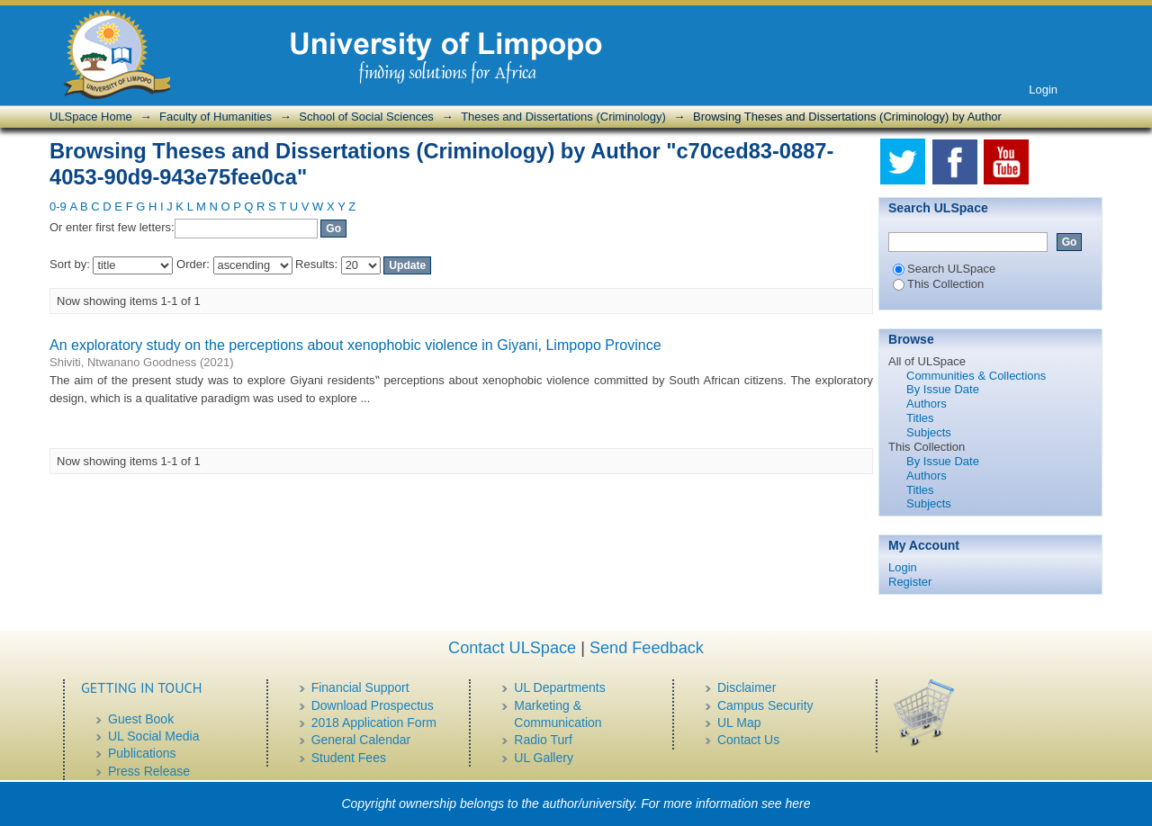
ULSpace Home (91, 116)
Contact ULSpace (512, 648)
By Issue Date (942, 389)
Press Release (149, 771)
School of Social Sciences (366, 116)
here (798, 803)
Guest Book (141, 719)
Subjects (928, 432)
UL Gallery (543, 757)
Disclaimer (746, 687)
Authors (926, 403)
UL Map (739, 722)
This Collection (938, 284)
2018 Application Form (373, 722)
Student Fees (348, 757)
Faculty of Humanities (215, 116)
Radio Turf (543, 739)
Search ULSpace (944, 268)
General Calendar (361, 739)
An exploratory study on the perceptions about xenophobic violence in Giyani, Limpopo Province (356, 345)
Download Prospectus (372, 705)
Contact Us (748, 739)
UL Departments (559, 687)
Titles (920, 418)
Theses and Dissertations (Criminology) (563, 116)
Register (910, 581)
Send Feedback (647, 648)
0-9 (58, 206)
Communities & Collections (976, 375)
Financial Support (360, 687)
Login (1043, 89)
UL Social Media (153, 736)
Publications (142, 753)
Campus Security (765, 705)
